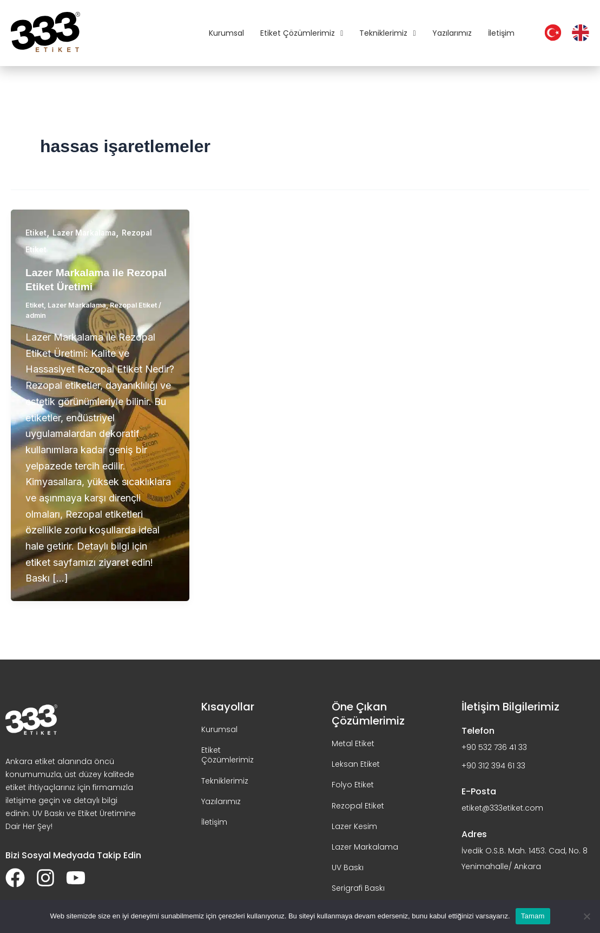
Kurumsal (226, 33)
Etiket (36, 232)
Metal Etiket (353, 743)
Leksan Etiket (356, 764)
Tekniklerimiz (387, 33)
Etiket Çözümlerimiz (301, 33)
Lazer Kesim (354, 825)
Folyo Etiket (353, 784)
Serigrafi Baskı (358, 888)
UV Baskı (348, 867)
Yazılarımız (452, 33)
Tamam (533, 916)
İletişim (501, 33)
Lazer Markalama (85, 232)
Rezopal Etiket (138, 305)
